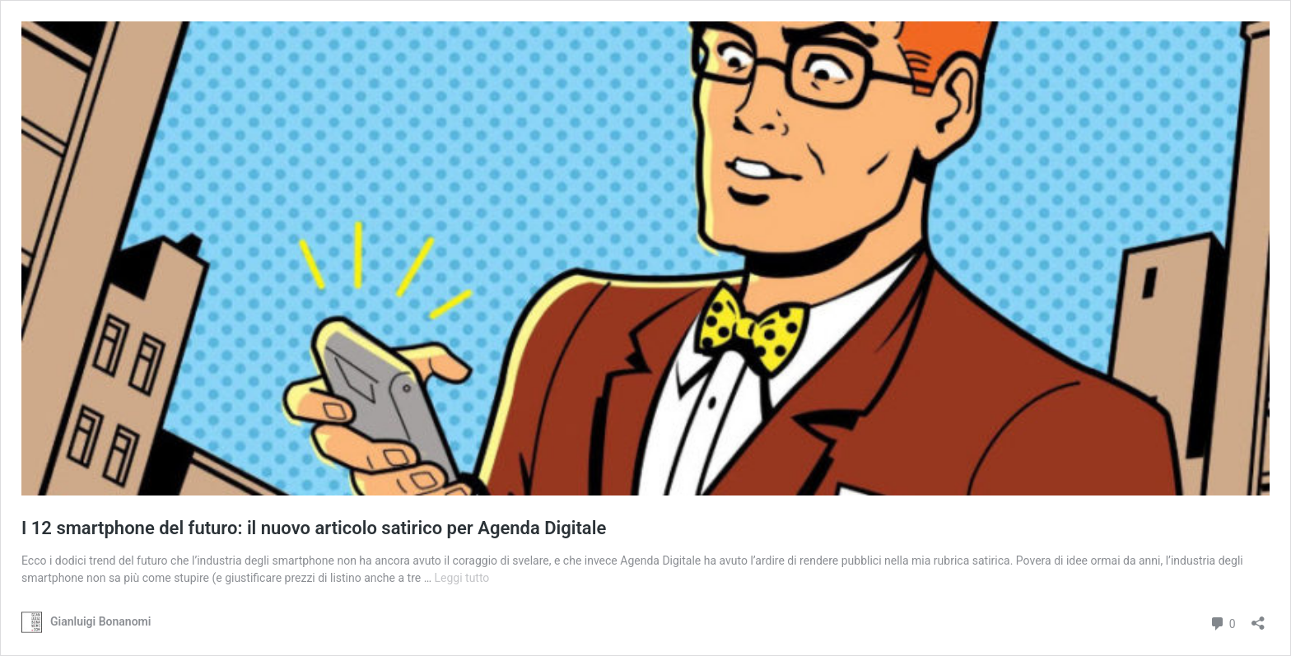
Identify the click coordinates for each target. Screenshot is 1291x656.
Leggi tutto (461, 577)
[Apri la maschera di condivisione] (1258, 617)
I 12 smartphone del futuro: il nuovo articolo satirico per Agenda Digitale (313, 528)
